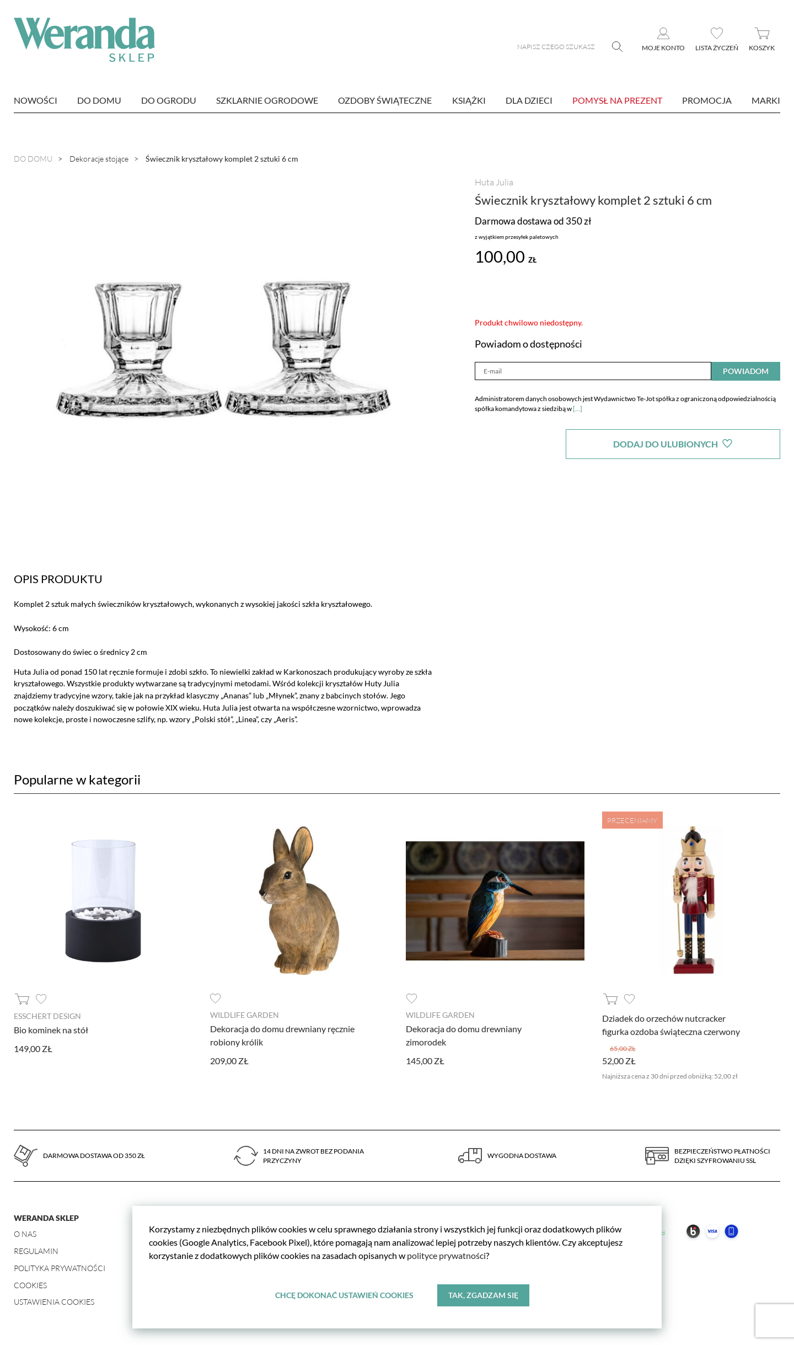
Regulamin (36, 1251)
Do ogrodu (168, 100)
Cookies (30, 1285)
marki (766, 100)
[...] (577, 408)
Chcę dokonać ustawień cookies (344, 1295)
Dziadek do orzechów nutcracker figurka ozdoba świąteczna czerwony (671, 1025)
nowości (35, 100)
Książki (469, 100)
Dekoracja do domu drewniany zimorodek (464, 1035)
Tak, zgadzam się (483, 1295)
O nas (25, 1234)
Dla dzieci (529, 100)
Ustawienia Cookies (54, 1301)
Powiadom (746, 371)
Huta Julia (494, 182)
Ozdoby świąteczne (385, 100)
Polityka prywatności (59, 1268)
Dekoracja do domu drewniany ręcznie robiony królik (282, 1035)
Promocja (707, 100)
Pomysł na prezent (617, 100)
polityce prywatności (446, 1255)
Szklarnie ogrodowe (267, 100)
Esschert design (47, 1016)
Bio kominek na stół (51, 1029)
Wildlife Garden (244, 1015)
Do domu (99, 100)
